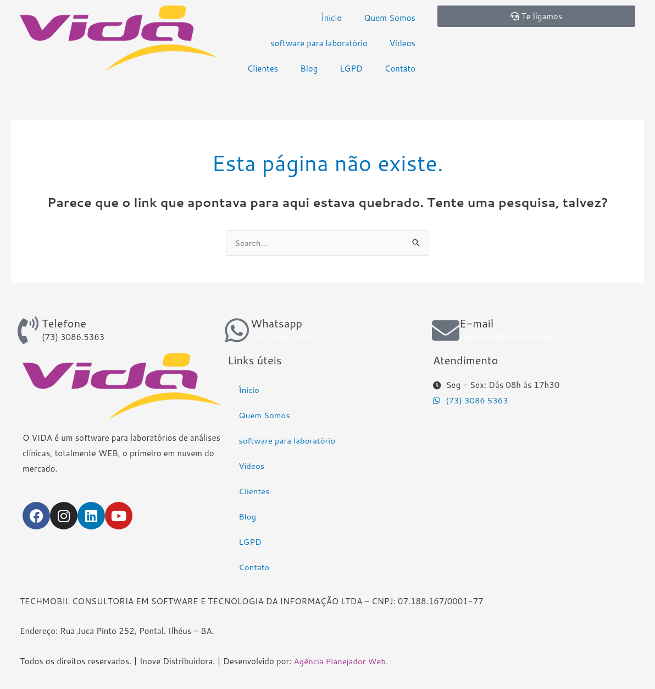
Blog (309, 68)
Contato (400, 68)
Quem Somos (389, 18)
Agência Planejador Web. (341, 661)
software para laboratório (319, 43)
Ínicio (331, 18)
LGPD (351, 68)
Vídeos (402, 43)
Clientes (262, 68)
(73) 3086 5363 (282, 337)
